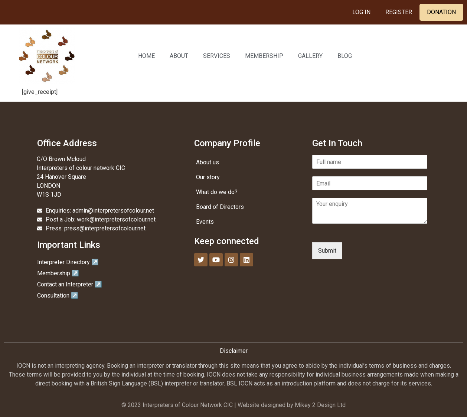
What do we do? (217, 192)
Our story (208, 177)
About (179, 55)
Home (146, 55)
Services (216, 55)
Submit (327, 250)
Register (398, 12)
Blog (344, 55)
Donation (441, 12)
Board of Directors (220, 206)
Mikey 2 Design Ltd (320, 404)
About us (207, 162)
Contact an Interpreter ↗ (69, 284)
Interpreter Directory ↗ (68, 262)
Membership (264, 55)
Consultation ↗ (57, 295)
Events (205, 221)
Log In (361, 12)
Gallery (310, 55)
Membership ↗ (58, 273)
